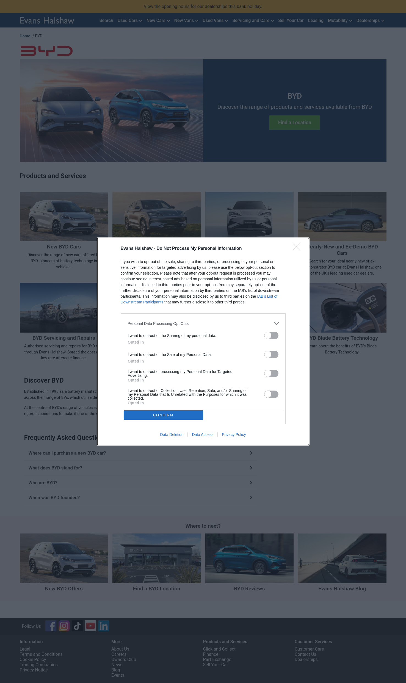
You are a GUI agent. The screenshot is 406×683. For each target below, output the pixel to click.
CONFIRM (163, 415)
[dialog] (203, 341)
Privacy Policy (234, 434)
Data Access (202, 434)
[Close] (298, 249)
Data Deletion (172, 434)
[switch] (271, 335)
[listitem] (203, 323)
